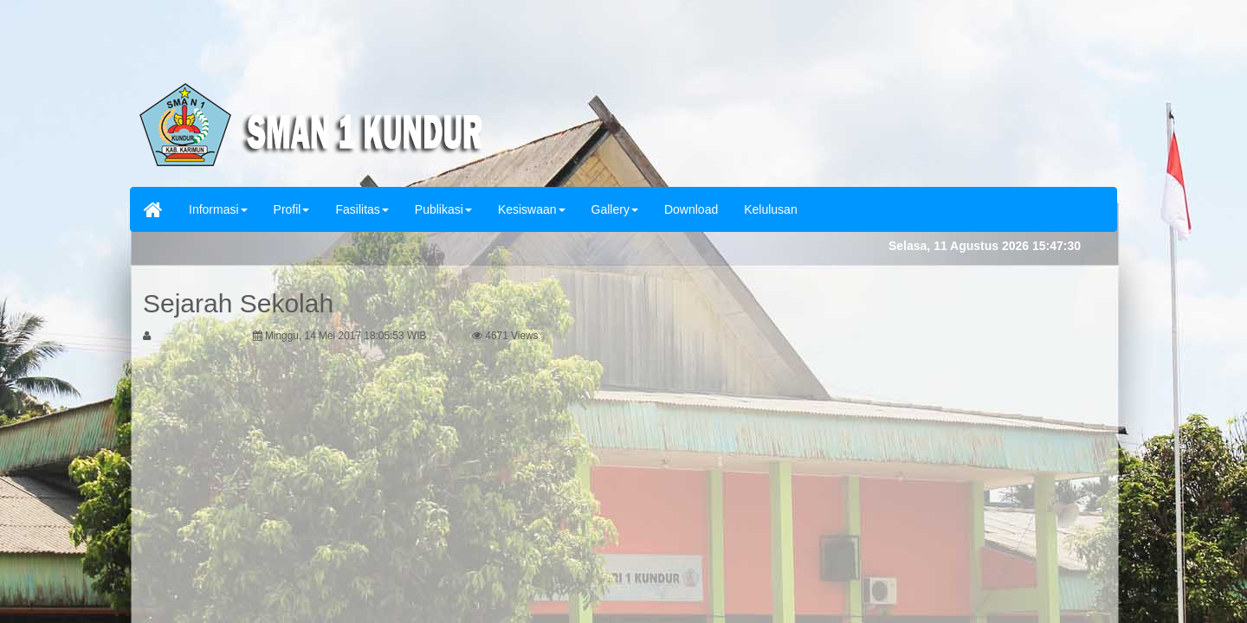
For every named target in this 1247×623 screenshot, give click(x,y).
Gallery (614, 209)
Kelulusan (771, 209)
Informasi (218, 209)
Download (691, 209)
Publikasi (443, 209)
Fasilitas (361, 209)
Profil (292, 209)
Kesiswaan (531, 209)
